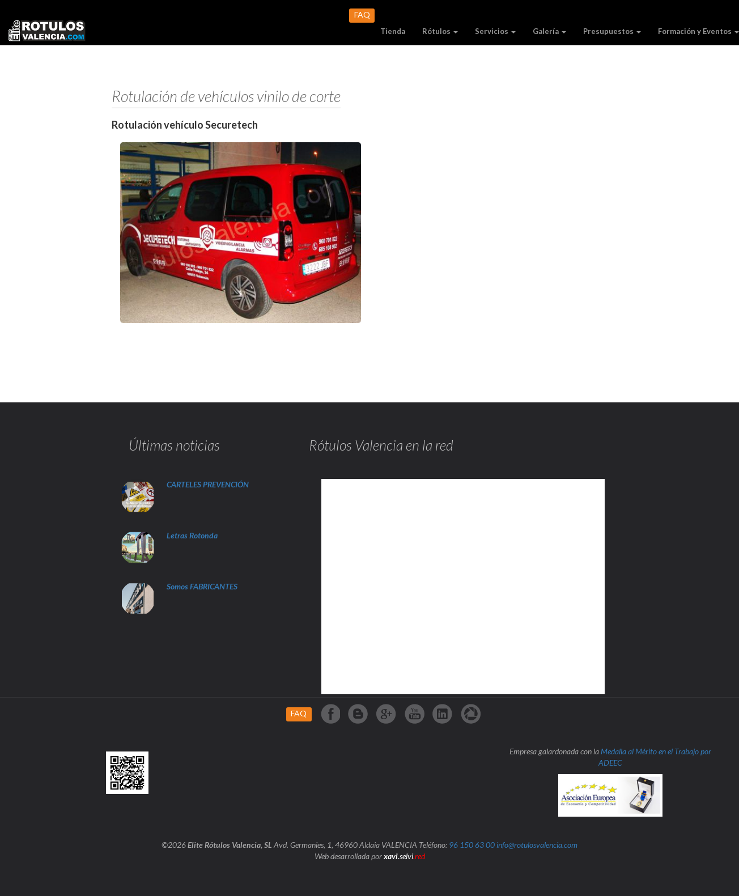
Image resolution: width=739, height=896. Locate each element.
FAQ (362, 14)
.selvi (404, 856)
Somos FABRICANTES (202, 586)
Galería (549, 31)
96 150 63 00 (472, 845)
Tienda (392, 31)
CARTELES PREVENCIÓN (208, 484)
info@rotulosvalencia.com (536, 845)
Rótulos (440, 31)
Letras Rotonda (193, 535)
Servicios (495, 31)
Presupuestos (612, 31)
